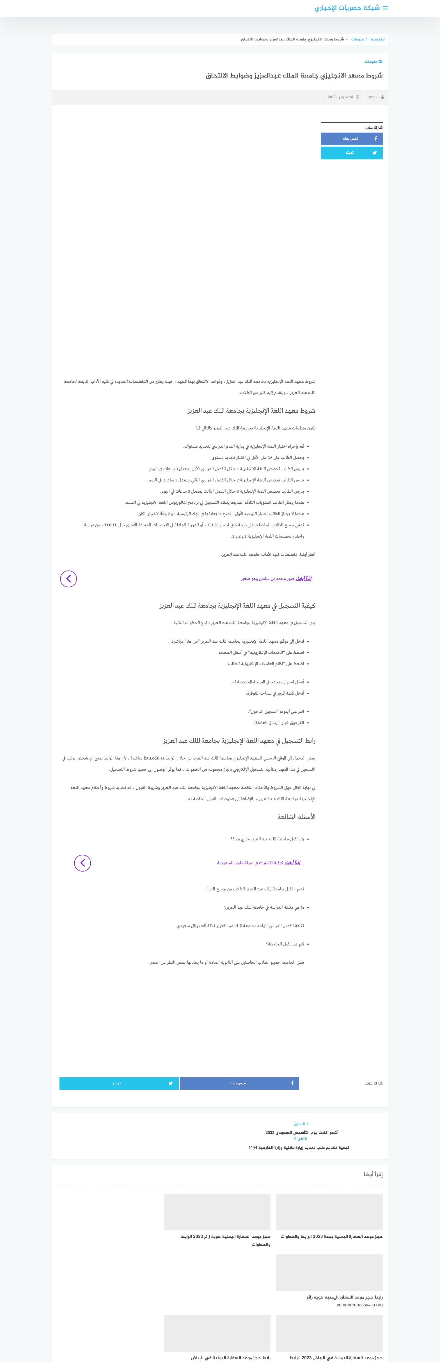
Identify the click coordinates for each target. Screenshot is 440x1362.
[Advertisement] (186, 158)
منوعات (374, 62)
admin (376, 97)
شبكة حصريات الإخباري (347, 8)
